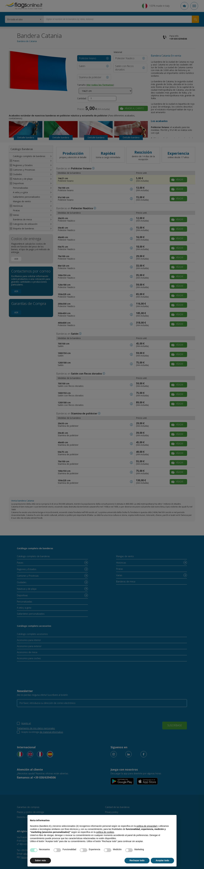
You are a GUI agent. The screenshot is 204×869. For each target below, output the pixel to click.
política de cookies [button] (105, 832)
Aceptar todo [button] (162, 860)
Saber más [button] (40, 860)
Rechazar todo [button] (136, 860)
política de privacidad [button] (146, 826)
